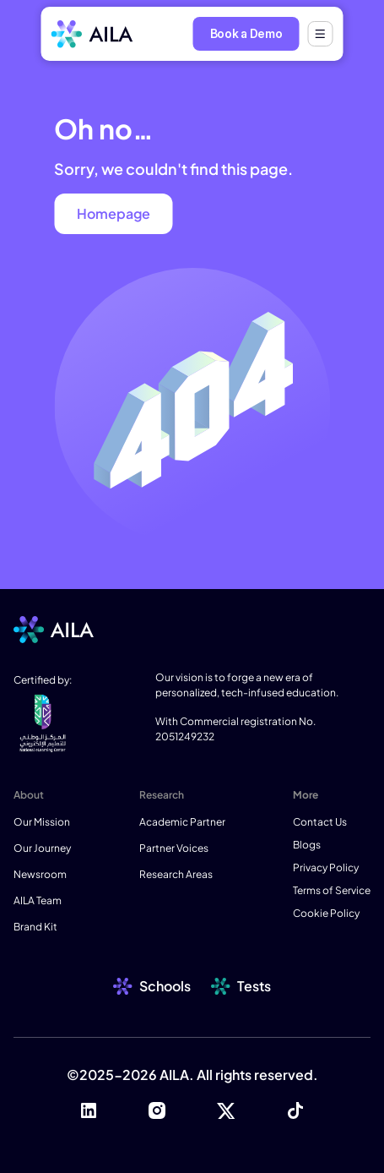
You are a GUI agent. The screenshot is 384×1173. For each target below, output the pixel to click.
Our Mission (42, 822)
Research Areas (176, 874)
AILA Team (38, 900)
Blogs (307, 844)
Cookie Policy (326, 913)
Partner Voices (173, 848)
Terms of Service (331, 890)
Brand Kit (35, 926)
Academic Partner (182, 822)
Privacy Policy (326, 867)
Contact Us (320, 822)
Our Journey (42, 848)
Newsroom (40, 874)
